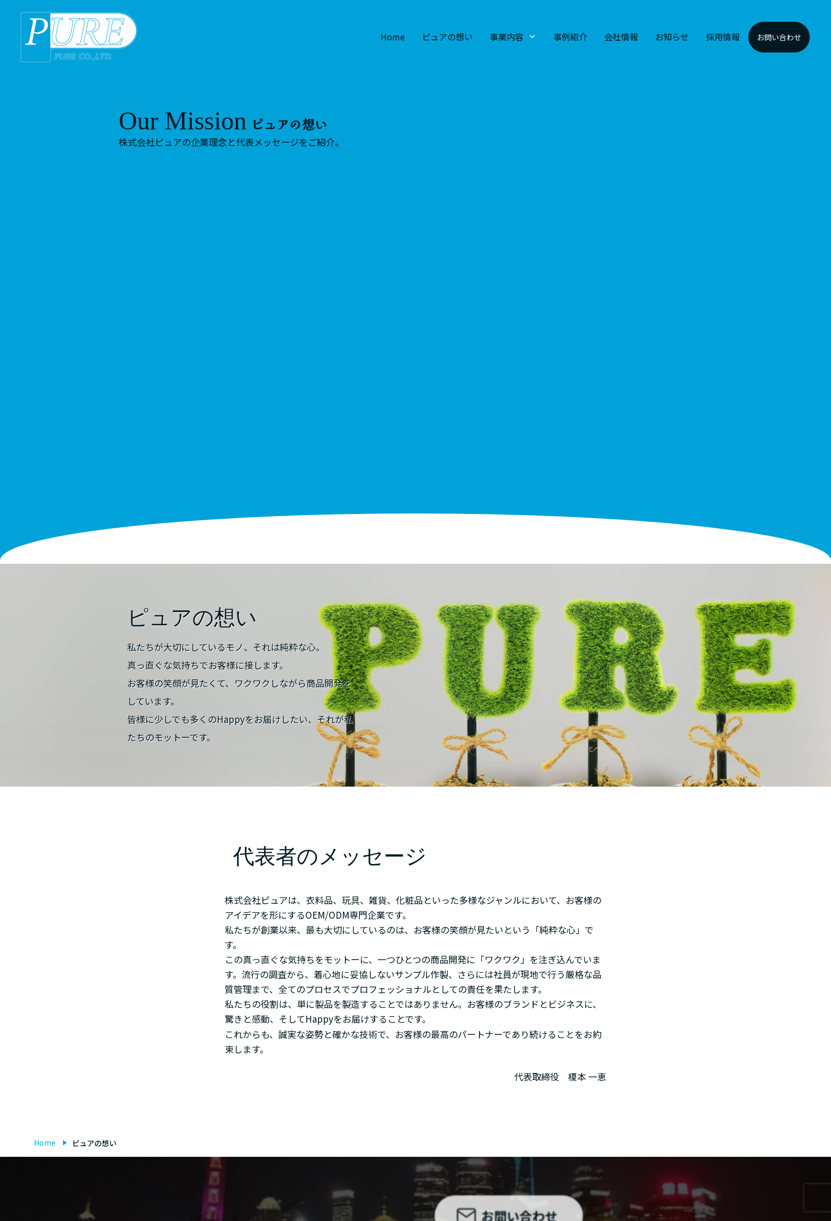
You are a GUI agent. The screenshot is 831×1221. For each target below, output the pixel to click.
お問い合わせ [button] (779, 37)
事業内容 (507, 36)
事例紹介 (570, 36)
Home (393, 36)
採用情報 (723, 36)
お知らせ (672, 36)
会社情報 (621, 36)
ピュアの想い (447, 36)
